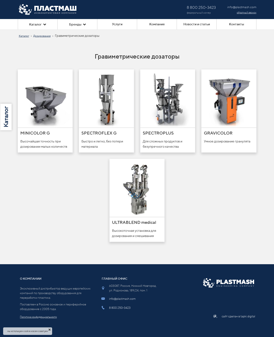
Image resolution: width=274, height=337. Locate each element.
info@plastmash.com (122, 298)
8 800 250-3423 (120, 307)
